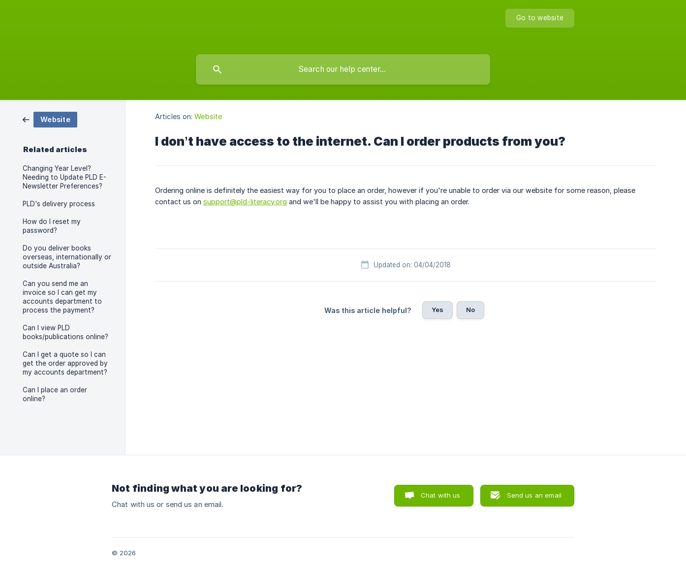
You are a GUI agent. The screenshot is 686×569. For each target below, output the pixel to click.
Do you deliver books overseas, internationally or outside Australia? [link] (67, 257)
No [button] (470, 310)
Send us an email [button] (534, 495)
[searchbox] (343, 69)
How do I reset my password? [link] (52, 226)
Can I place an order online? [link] (55, 394)
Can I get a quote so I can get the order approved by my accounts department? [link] (65, 363)
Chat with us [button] (441, 495)
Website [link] (208, 116)
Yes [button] (437, 310)
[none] (539, 18)
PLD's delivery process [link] (59, 204)
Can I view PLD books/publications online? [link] (65, 332)
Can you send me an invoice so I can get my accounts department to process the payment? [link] (62, 297)
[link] (50, 119)
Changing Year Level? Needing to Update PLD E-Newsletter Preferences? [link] (64, 177)
